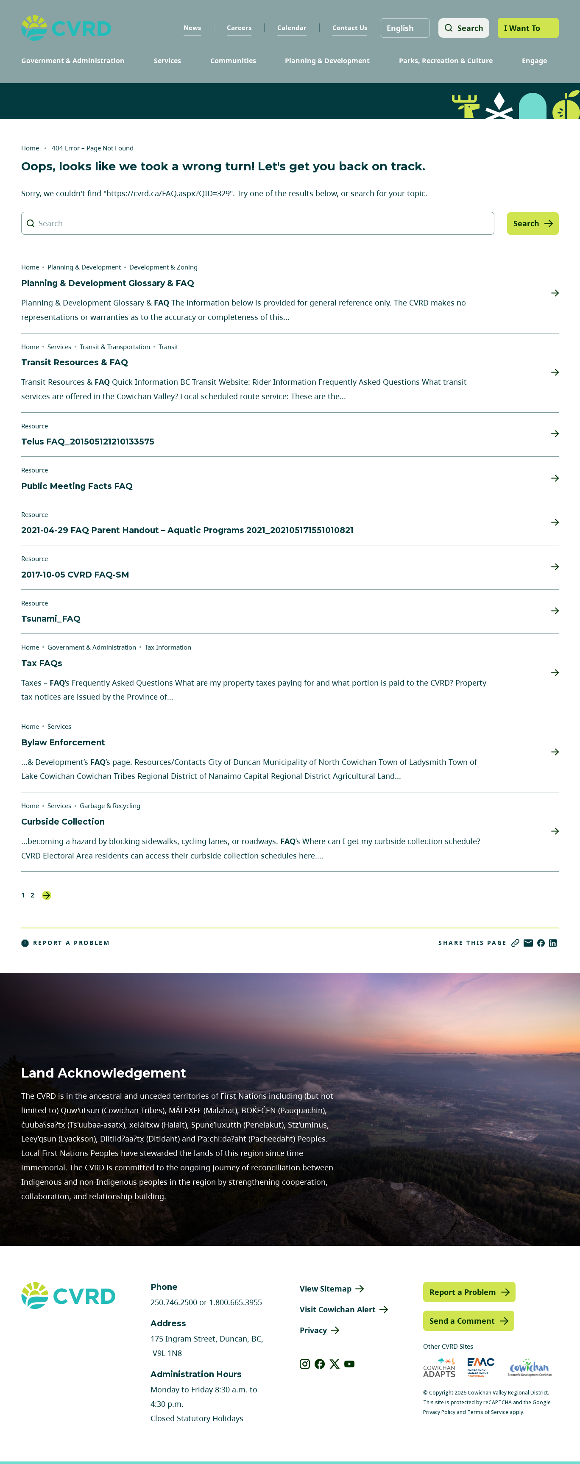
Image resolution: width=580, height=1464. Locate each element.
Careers (238, 27)
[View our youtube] (349, 1364)
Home (30, 148)
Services (167, 60)
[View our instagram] (305, 1364)
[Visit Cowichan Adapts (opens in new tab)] (439, 1367)
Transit (168, 346)
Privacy (313, 1330)
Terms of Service (487, 1412)
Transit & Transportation (115, 346)
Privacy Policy (439, 1412)
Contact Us (349, 27)
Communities (233, 60)
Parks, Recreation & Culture (446, 60)
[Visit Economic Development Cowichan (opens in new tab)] (530, 1367)
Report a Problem (65, 943)
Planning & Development (327, 60)
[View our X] (334, 1364)
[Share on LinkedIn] (553, 943)
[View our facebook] (320, 1364)
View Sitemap (325, 1288)
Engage (534, 60)
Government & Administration (73, 60)
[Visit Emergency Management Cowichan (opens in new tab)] (481, 1367)
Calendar (291, 27)
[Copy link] (515, 943)
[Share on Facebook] (541, 943)
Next (46, 895)
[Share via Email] (528, 943)
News (191, 27)
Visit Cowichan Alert (338, 1309)
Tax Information (168, 647)
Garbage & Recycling (110, 805)
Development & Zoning (163, 267)
